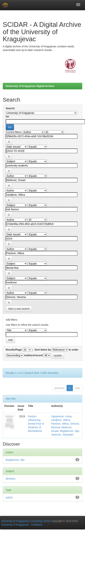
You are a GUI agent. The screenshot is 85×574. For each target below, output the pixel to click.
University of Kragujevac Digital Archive (30, 86)
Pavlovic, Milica (60, 423)
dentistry (10, 478)
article (9, 497)
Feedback (36, 524)
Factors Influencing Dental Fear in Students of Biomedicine (36, 423)
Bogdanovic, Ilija (69, 430)
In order (73, 349)
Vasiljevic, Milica (60, 420)
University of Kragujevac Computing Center (25, 521)
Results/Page (14, 349)
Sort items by (43, 349)
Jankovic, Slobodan (62, 434)
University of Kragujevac (15, 524)
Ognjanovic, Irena (61, 416)
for (7, 116)
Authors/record (33, 355)
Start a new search (19, 308)
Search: (10, 108)
